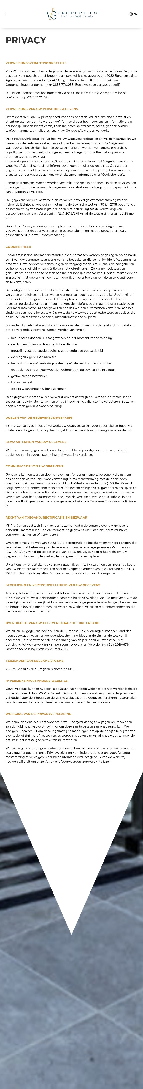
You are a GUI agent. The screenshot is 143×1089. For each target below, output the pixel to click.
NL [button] (133, 14)
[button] (7, 14)
